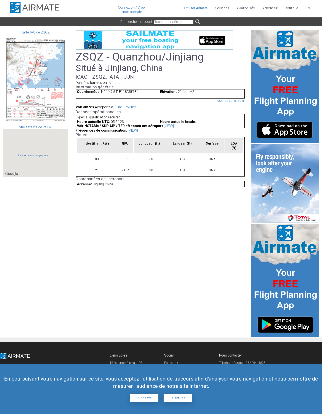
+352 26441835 (254, 363)
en (308, 8)
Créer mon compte (134, 9)
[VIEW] (169, 126)
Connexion (126, 7)
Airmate (115, 83)
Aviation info (245, 8)
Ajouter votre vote (231, 100)
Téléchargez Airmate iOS (126, 363)
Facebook (171, 363)
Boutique (291, 8)
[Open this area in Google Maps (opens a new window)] (11, 174)
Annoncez (269, 8)
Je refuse (177, 398)
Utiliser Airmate (196, 8)
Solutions (222, 8)
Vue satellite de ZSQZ (35, 151)
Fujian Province (125, 107)
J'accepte (144, 398)
